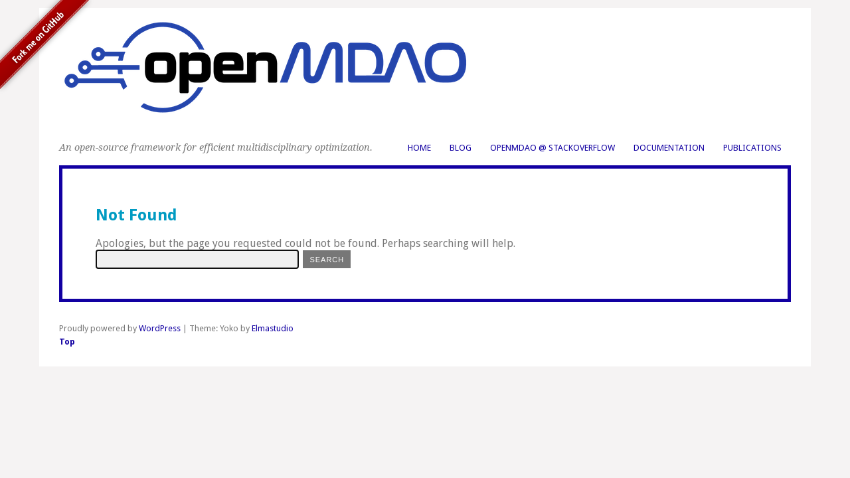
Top (67, 342)
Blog (460, 148)
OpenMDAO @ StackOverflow (552, 148)
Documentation (669, 148)
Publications (752, 148)
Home (419, 148)
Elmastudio (273, 328)
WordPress (160, 328)
